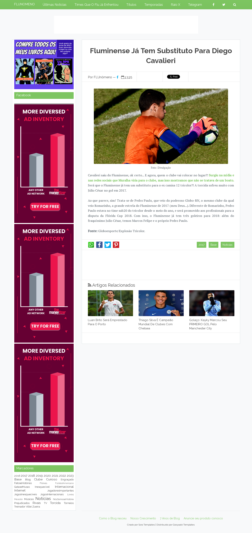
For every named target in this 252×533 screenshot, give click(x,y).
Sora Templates (146, 524)
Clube (38, 479)
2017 (201, 244)
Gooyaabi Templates (184, 524)
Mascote (18, 499)
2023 (70, 475)
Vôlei (29, 506)
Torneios (69, 503)
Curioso (51, 479)
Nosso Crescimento (143, 518)
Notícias (228, 244)
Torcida (55, 503)
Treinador (19, 506)
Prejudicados (21, 503)
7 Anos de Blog (170, 518)
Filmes (43, 483)
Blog (28, 479)
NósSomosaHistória (63, 499)
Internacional (64, 487)
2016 (17, 475)
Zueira (36, 506)
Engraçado (67, 479)
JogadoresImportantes (60, 490)
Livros (70, 494)
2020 (47, 475)
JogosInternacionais (52, 494)
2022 (62, 475)
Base (213, 244)
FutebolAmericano (64, 483)
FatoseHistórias (23, 483)
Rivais (36, 503)
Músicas (29, 499)
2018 (31, 475)
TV (45, 503)
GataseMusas (22, 486)
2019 (39, 475)
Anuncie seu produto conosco (203, 518)
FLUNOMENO (24, 4)
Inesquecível (42, 486)
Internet (20, 490)
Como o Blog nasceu (112, 518)
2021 (55, 475)
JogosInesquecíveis (25, 494)
